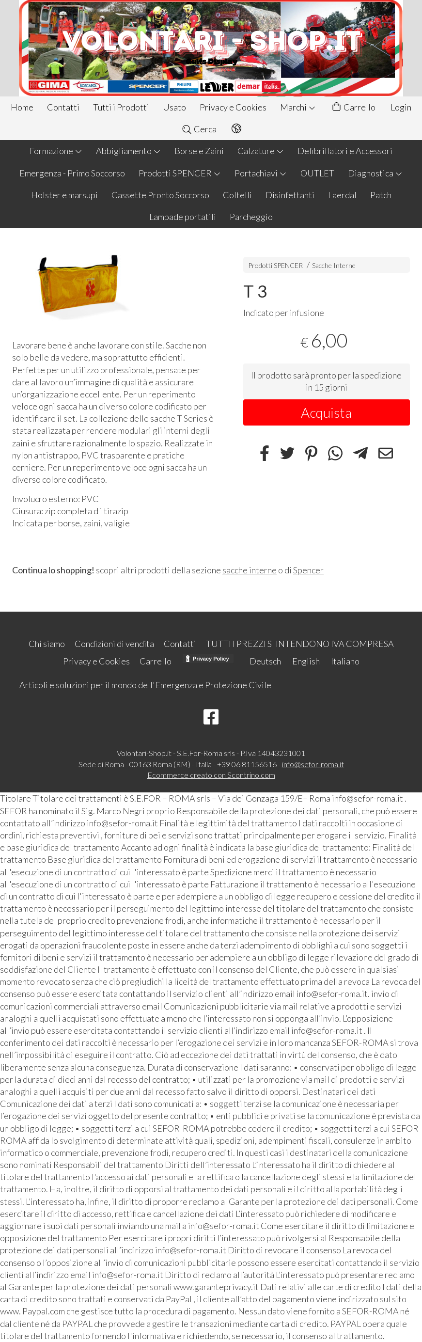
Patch (380, 194)
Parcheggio (251, 216)
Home (22, 107)
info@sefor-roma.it (313, 764)
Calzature (260, 150)
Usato (174, 107)
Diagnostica (375, 173)
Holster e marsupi (64, 194)
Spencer (308, 570)
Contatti (63, 107)
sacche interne (249, 570)
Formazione (56, 150)
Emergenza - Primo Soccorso (72, 173)
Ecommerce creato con (211, 774)
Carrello (353, 107)
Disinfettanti (290, 194)
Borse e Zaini (199, 150)
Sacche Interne (334, 265)
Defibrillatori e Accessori (344, 150)
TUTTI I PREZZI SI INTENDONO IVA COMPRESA (300, 643)
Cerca (199, 129)
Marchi (298, 107)
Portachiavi (260, 173)
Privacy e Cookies (233, 107)
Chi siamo (47, 643)
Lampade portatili (182, 216)
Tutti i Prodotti (121, 107)
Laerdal (342, 194)
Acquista (326, 412)
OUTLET (317, 173)
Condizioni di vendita (114, 643)
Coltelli (237, 194)
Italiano (345, 661)
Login (401, 107)
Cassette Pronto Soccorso (160, 194)
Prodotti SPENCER (180, 173)
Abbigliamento (128, 150)
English (306, 661)
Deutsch (265, 661)
